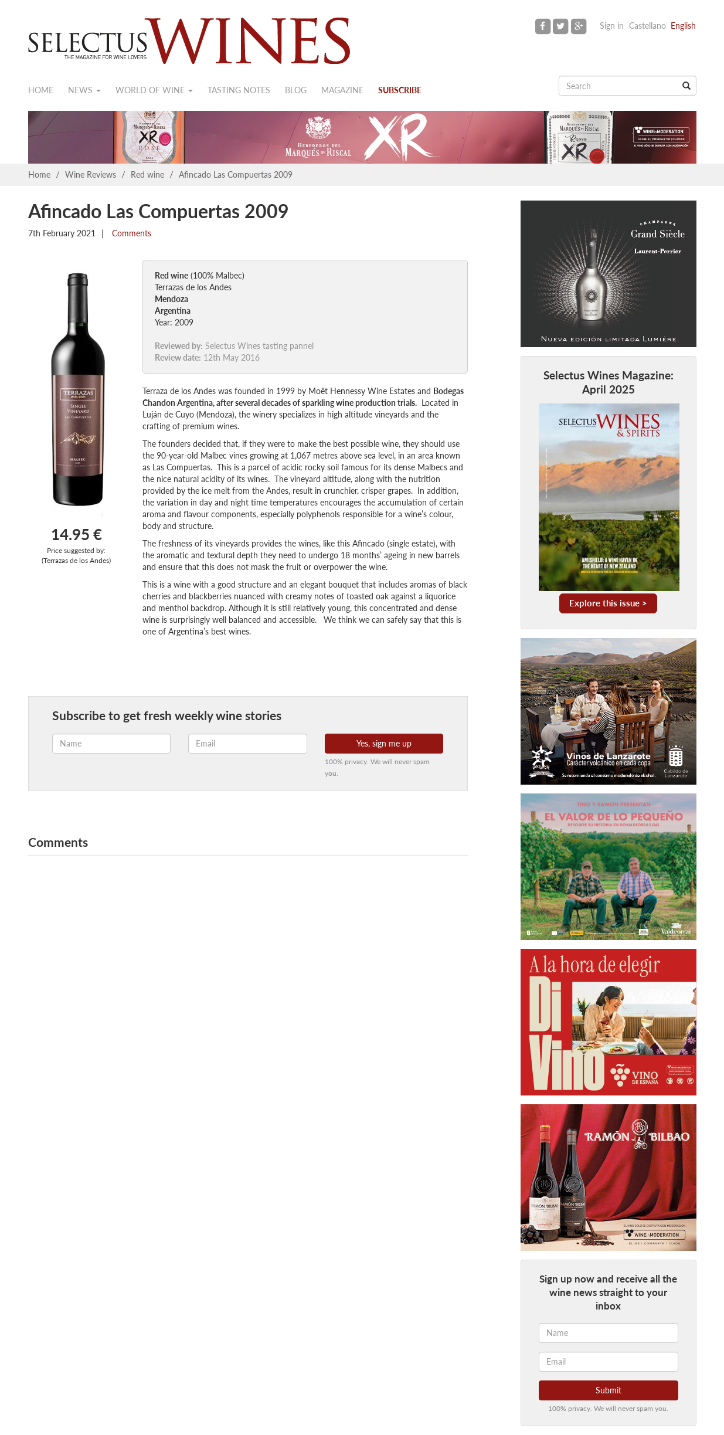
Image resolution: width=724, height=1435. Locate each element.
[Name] (608, 1333)
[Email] (608, 1362)
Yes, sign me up (384, 743)
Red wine (147, 174)
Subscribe (400, 90)
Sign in (612, 25)
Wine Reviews (90, 174)
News (84, 90)
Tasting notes (239, 90)
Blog (296, 90)
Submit (608, 1390)
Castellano (647, 25)
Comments (130, 233)
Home (40, 90)
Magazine (342, 90)
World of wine (154, 90)
